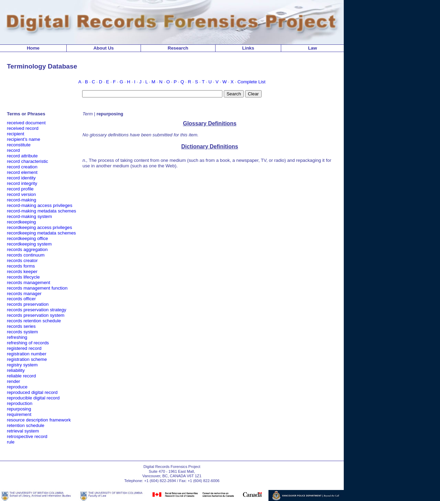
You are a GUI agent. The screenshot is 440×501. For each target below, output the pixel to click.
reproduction (19, 403)
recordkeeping (21, 222)
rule (10, 442)
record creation (22, 166)
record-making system (29, 216)
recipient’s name (23, 139)
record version (21, 194)
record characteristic (27, 161)
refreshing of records (28, 342)
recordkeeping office (27, 238)
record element (22, 172)
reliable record (21, 375)
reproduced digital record (32, 392)
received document (26, 122)
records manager (24, 293)
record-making (21, 199)
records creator (22, 260)
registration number (26, 353)
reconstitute (19, 144)
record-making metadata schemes (41, 210)
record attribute (22, 155)
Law (312, 48)
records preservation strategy (36, 309)
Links (248, 48)
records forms (21, 266)
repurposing (19, 408)
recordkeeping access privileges (39, 227)
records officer (21, 298)
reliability (16, 370)
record (13, 150)
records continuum (26, 255)
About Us (104, 48)
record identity (21, 177)
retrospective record (27, 436)
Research (178, 48)
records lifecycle (23, 277)
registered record (24, 348)
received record (22, 128)
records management (28, 282)
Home (33, 48)
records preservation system (35, 315)
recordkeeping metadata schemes (41, 233)
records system (22, 331)
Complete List (252, 81)
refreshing (17, 337)
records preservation (28, 304)
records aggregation (27, 249)
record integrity (22, 183)
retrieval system (23, 431)
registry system (22, 364)
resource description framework (39, 419)
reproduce (17, 386)
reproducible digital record (33, 397)
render (13, 381)
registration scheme (27, 359)
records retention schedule (34, 320)
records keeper (22, 271)
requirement (19, 414)
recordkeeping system (29, 244)
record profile (20, 188)
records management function (37, 288)
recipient (15, 133)
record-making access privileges (39, 205)
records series (21, 326)
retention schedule (25, 425)
